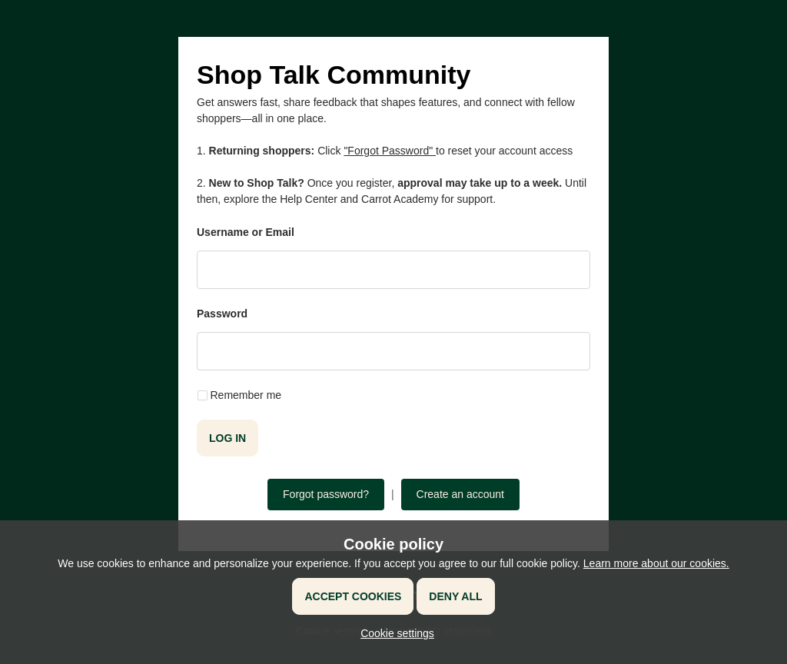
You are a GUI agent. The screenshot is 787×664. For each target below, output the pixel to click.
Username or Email (245, 232)
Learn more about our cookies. (656, 563)
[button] (393, 633)
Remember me (246, 395)
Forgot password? (326, 494)
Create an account (460, 494)
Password (222, 313)
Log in (227, 438)
